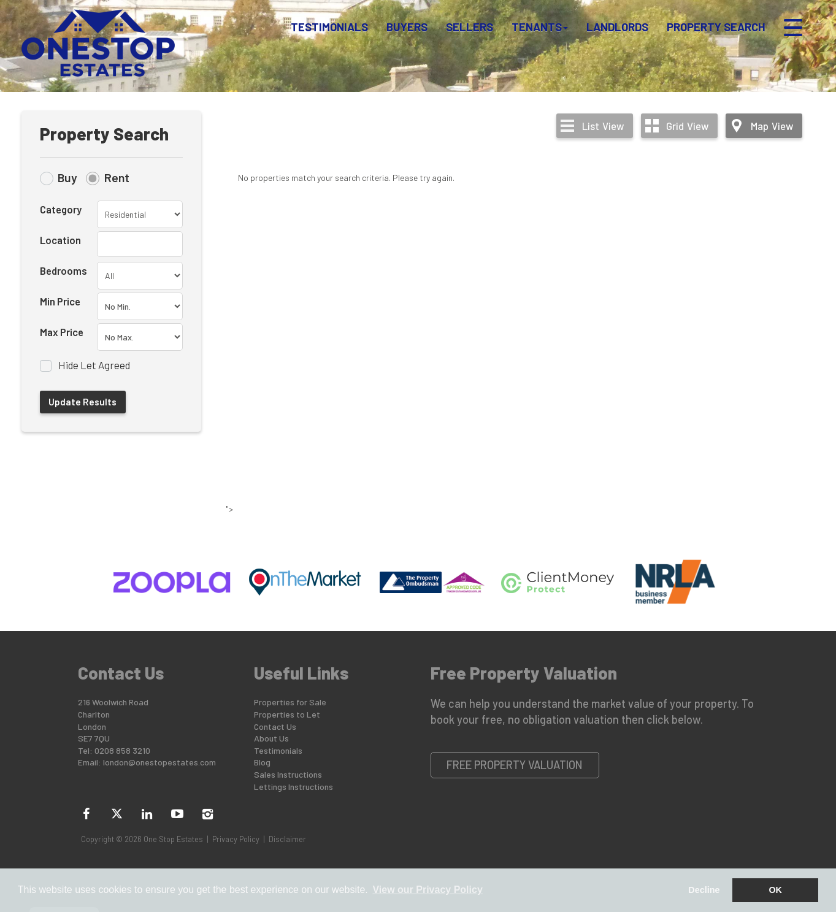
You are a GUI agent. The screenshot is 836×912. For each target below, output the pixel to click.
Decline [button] (703, 890)
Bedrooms (63, 270)
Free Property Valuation (515, 765)
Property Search (716, 26)
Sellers (469, 26)
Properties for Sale (290, 702)
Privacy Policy (235, 839)
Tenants (540, 26)
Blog (262, 762)
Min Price (60, 301)
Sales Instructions (288, 774)
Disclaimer (287, 839)
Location (60, 240)
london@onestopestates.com (159, 762)
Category (61, 209)
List (603, 126)
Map (772, 126)
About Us (271, 738)
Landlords (617, 26)
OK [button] (775, 890)
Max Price (61, 332)
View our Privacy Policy (427, 889)
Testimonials (329, 26)
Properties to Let (287, 714)
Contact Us (275, 726)
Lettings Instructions (293, 786)
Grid (687, 126)
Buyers (407, 26)
